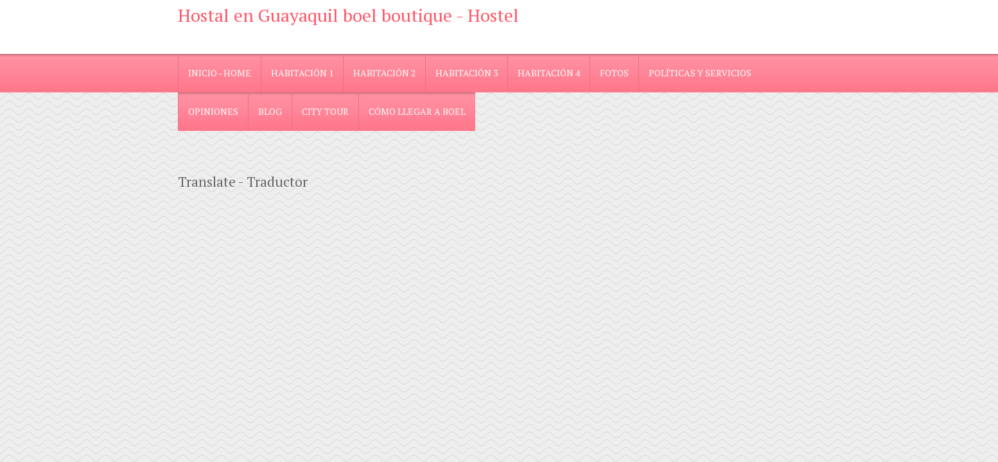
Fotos (614, 73)
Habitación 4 (549, 73)
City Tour (325, 111)
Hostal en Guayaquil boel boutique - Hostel (348, 15)
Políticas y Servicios (700, 73)
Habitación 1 (302, 73)
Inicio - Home (219, 73)
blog (270, 111)
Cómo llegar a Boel (417, 111)
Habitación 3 (466, 73)
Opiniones (213, 111)
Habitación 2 (384, 73)
